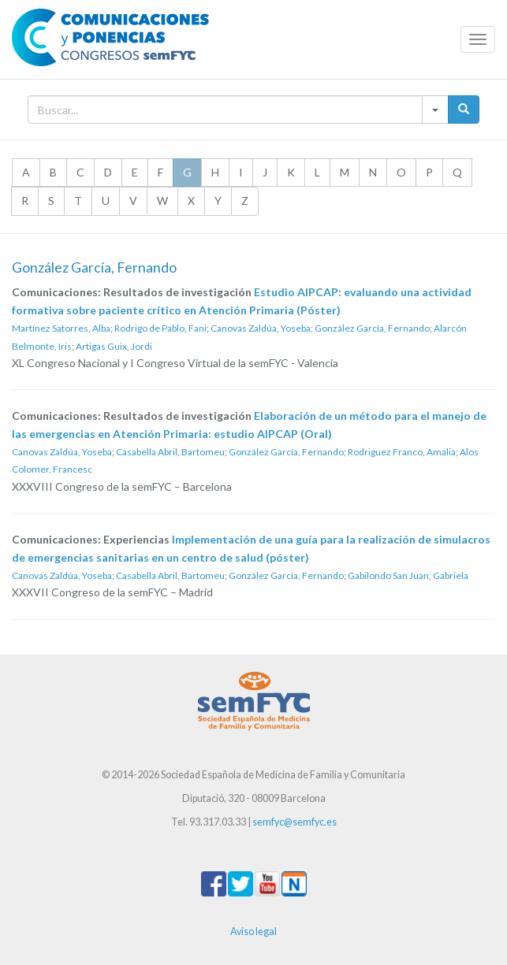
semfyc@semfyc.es (294, 822)
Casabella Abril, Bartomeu (170, 452)
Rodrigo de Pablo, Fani (160, 328)
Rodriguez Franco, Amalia (402, 452)
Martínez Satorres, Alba (61, 328)
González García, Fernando (372, 328)
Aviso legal (253, 931)
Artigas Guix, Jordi (114, 346)
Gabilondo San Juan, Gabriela (408, 575)
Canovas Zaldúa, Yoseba (261, 328)
